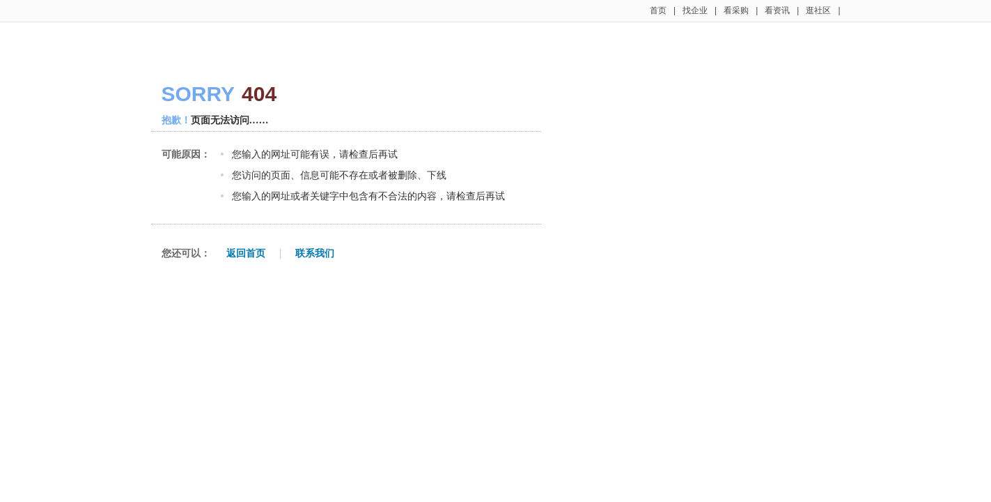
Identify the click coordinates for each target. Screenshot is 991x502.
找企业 (695, 10)
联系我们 (314, 253)
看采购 (736, 10)
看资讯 (777, 10)
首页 (658, 10)
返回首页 (245, 253)
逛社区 (818, 10)
